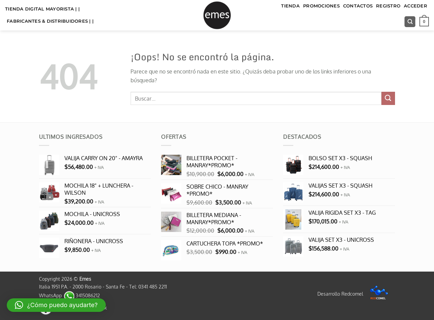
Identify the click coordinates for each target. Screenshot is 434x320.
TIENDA (290, 5)
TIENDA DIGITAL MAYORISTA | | (42, 9)
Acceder (415, 5)
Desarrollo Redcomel (354, 294)
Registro (388, 5)
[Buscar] (410, 21)
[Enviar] (388, 98)
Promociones (321, 5)
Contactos (358, 5)
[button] (424, 21)
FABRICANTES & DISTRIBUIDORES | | (50, 21)
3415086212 (81, 295)
